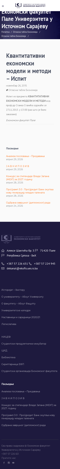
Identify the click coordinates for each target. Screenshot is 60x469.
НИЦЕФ (6, 336)
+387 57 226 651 (10, 453)
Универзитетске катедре (16, 310)
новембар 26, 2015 (16, 85)
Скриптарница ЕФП (12, 364)
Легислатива (8, 324)
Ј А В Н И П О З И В (17, 166)
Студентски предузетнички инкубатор (23, 343)
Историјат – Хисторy (13, 289)
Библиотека (8, 357)
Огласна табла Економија (25, 31)
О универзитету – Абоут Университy (22, 296)
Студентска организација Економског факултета (29, 371)
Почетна (5, 31)
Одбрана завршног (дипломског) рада (28, 202)
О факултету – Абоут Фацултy (18, 303)
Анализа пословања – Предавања (25, 156)
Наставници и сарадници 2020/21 (20, 317)
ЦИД (4, 350)
